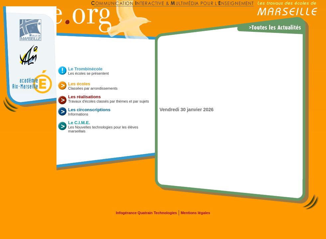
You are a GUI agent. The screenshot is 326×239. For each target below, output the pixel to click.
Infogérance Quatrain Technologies (146, 213)
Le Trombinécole (85, 68)
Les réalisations (84, 96)
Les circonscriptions (89, 109)
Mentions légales (195, 213)
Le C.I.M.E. (79, 122)
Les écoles (79, 83)
